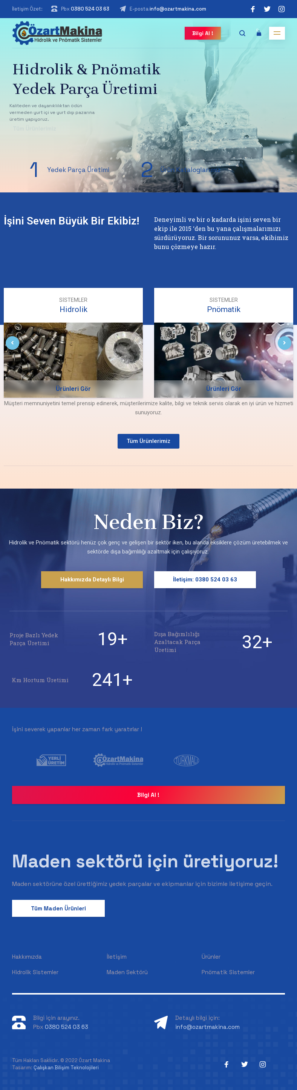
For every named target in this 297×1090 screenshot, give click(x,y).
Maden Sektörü (127, 972)
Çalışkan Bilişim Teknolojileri (66, 1067)
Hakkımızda (27, 956)
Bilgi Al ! (202, 33)
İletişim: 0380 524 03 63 (205, 579)
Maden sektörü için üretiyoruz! (145, 861)
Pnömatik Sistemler (228, 972)
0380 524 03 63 (90, 9)
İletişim (117, 956)
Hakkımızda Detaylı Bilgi (92, 579)
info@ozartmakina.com (178, 9)
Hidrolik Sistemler (35, 972)
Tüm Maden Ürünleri (58, 908)
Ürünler (211, 956)
